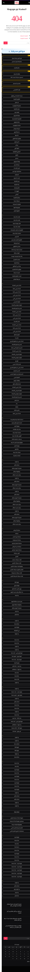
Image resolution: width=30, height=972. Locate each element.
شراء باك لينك (15, 217)
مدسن (15, 158)
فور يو (15, 361)
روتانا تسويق (15, 161)
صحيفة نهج (15, 132)
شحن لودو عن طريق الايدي (15, 374)
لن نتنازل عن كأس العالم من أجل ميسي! (12, 912)
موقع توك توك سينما (15, 824)
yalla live (15, 615)
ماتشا (15, 407)
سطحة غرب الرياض (15, 547)
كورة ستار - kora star (15, 660)
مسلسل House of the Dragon (15, 821)
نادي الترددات (15, 168)
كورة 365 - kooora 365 (15, 728)
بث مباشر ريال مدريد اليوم (15, 592)
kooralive (15, 676)
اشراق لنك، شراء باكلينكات (15, 230)
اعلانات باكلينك (15, 456)
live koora (15, 847)
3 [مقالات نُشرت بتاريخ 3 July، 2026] (11, 949)
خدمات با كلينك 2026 (15, 439)
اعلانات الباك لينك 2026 (15, 250)
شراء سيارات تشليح (15, 563)
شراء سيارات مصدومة (15, 573)
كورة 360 (15, 747)
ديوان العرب (15, 446)
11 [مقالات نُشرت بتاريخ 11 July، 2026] (7, 952)
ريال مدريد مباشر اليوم (15, 601)
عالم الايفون (15, 122)
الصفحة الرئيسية (22, 38)
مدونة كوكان (15, 129)
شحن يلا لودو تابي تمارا (15, 348)
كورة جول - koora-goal (15, 695)
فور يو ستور (15, 335)
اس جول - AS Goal (15, 731)
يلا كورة (15, 634)
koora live (15, 640)
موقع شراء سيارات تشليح (15, 566)
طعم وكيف (15, 188)
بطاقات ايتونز (15, 381)
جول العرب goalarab (15, 589)
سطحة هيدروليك (15, 540)
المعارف (15, 175)
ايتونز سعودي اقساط (15, 305)
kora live (15, 673)
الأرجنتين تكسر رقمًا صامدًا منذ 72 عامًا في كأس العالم (11, 919)
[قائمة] (28, 2)
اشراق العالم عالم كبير (15, 240)
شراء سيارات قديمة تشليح (15, 576)
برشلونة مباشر (15, 472)
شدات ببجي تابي (15, 295)
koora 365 (15, 679)
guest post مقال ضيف (15, 423)
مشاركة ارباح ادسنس (15, 62)
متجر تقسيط (15, 321)
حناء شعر (15, 400)
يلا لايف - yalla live (15, 666)
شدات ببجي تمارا (15, 289)
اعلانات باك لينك (15, 452)
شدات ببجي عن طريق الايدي (15, 341)
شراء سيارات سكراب (15, 560)
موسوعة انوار (15, 207)
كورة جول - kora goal (15, 656)
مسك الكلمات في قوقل (15, 96)
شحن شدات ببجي (15, 364)
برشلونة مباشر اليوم (15, 605)
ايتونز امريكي (15, 302)
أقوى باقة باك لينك (15, 436)
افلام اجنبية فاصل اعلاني (15, 828)
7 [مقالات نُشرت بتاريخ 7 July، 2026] (22, 952)
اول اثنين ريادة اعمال (15, 58)
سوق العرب (15, 426)
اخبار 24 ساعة (15, 273)
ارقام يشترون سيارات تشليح (15, 570)
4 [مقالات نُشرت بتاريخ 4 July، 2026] (7, 949)
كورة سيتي (15, 585)
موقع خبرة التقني (15, 139)
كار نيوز (15, 135)
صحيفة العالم (15, 279)
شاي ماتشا (15, 410)
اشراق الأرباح (15, 211)
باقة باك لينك (15, 74)
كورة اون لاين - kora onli (15, 653)
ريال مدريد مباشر (15, 475)
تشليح (15, 556)
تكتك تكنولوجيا (15, 125)
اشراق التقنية (15, 99)
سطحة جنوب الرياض (15, 550)
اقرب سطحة (15, 553)
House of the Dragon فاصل (15, 818)
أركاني (15, 194)
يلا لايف (15, 595)
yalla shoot (15, 465)
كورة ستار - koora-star (15, 692)
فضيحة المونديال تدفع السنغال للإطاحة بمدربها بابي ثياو (12, 905)
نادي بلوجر (15, 142)
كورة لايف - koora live (15, 863)
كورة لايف (15, 627)
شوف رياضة (15, 253)
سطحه (15, 533)
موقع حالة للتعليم (15, 269)
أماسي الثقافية (15, 152)
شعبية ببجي (15, 377)
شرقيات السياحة (15, 204)
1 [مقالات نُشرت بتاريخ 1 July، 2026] (18, 949)
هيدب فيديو (15, 178)
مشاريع (15, 449)
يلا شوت (15, 462)
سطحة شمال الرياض (15, 543)
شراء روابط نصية (15, 223)
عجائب (15, 145)
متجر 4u (15, 338)
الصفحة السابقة (22, 36)
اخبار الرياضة (15, 243)
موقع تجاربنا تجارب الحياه (15, 442)
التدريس (15, 237)
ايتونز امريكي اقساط (15, 354)
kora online (15, 744)
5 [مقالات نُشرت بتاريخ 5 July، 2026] (3, 949)
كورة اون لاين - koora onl (15, 721)
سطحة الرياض (15, 530)
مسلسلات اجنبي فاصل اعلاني (15, 831)
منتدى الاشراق (15, 246)
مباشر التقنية (15, 198)
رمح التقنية (15, 181)
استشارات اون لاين (15, 171)
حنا (15, 404)
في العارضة (15, 630)
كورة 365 (15, 582)
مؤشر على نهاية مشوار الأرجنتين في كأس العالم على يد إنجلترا (12, 926)
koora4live (15, 624)
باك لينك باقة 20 (15, 429)
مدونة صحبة (15, 201)
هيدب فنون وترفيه (15, 276)
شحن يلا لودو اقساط (15, 308)
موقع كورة (15, 812)
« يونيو (26, 961)
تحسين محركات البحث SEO (15, 77)
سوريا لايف (15, 663)
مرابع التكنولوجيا (15, 106)
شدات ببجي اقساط (15, 285)
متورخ (15, 155)
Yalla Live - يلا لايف (15, 718)
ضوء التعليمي (15, 90)
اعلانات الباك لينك (15, 233)
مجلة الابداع (15, 165)
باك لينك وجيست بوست (15, 256)
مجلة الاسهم (15, 116)
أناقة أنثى (15, 148)
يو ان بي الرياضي (15, 266)
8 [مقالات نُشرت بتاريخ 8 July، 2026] (18, 952)
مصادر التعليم (15, 260)
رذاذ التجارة (15, 184)
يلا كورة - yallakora (15, 669)
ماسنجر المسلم (15, 83)
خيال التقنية (15, 109)
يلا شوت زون (15, 889)
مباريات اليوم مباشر (15, 468)
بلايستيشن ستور (15, 384)
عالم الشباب (15, 68)
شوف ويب (15, 112)
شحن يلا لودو (15, 371)
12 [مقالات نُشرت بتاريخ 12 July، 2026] (3, 952)
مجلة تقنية (15, 263)
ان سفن (15, 102)
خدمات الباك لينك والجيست (15, 419)
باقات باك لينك (15, 227)
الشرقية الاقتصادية (15, 119)
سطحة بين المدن (15, 537)
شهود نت (15, 191)
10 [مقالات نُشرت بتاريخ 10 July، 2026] (11, 952)
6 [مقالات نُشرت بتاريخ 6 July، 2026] (26, 952)
